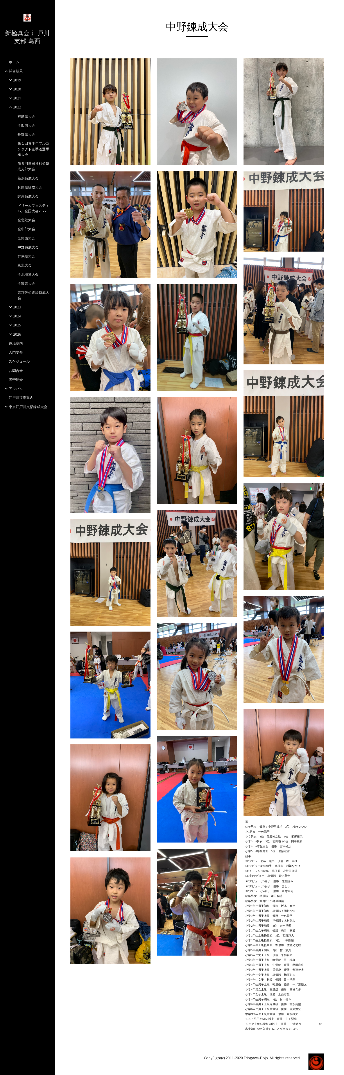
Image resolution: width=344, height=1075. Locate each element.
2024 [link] (17, 316)
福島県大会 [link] (26, 116)
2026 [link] (17, 334)
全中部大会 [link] (26, 229)
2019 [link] (17, 80)
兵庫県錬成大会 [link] (30, 187)
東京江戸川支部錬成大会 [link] (28, 406)
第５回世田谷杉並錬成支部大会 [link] (33, 166)
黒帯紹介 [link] (16, 379)
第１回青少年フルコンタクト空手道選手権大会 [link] (33, 149)
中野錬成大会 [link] (28, 247)
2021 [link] (17, 98)
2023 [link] (17, 307)
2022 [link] (17, 107)
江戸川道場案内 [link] (21, 397)
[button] (338, 6)
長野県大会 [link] (26, 134)
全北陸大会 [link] (26, 220)
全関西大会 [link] (26, 238)
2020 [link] (17, 89)
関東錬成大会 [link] (28, 196)
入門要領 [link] (16, 352)
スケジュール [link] (19, 361)
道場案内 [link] (16, 343)
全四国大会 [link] (26, 125)
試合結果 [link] (16, 70)
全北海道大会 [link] (28, 274)
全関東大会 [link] (26, 283)
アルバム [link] (16, 388)
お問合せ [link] (16, 370)
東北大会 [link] (25, 265)
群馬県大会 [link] (26, 256)
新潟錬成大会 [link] (28, 178)
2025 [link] (17, 325)
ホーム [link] (14, 61)
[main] (199, 28)
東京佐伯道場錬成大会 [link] (33, 295)
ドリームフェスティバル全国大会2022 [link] (33, 208)
